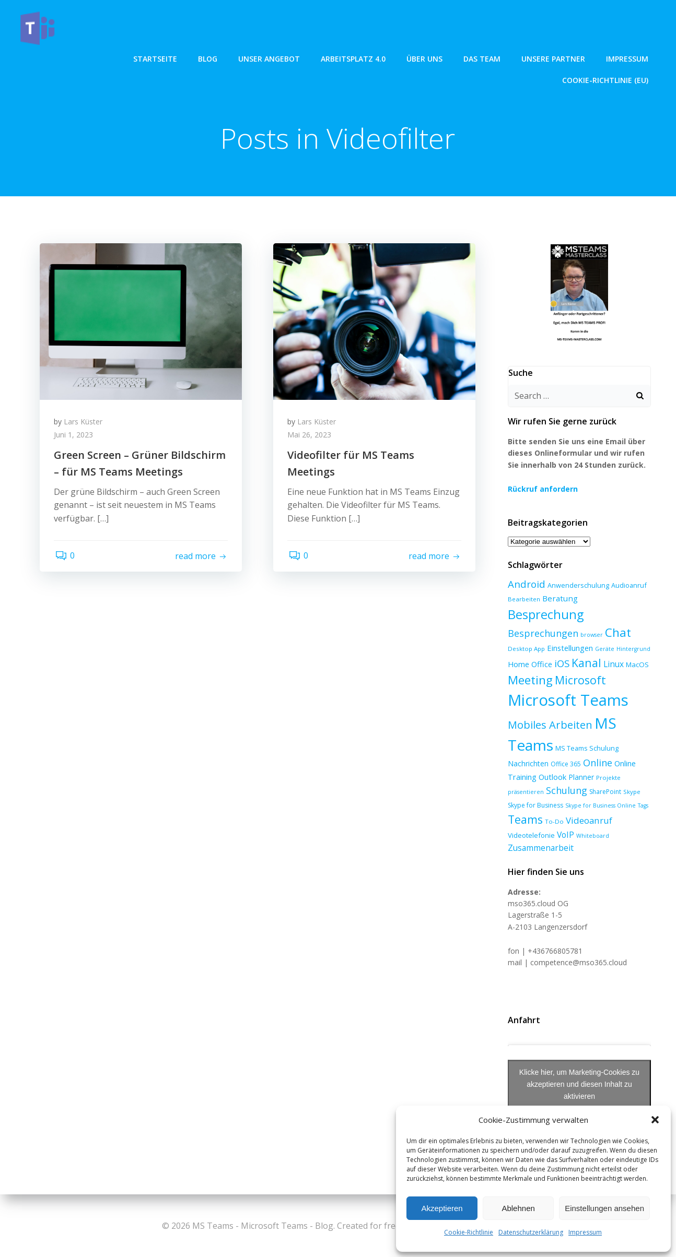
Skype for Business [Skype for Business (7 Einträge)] (534, 807)
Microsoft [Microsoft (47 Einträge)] (579, 682)
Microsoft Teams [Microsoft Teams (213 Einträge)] (567, 702)
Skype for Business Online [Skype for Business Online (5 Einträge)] (599, 807)
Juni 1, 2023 (75, 437)
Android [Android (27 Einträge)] (525, 586)
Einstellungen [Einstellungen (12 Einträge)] (569, 650)
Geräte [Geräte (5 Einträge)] (603, 651)
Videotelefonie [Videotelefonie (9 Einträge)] (530, 837)
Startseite (49, 58)
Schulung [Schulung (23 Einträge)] (565, 793)
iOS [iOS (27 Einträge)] (560, 665)
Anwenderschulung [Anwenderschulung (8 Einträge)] (577, 587)
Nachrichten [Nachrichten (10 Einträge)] (527, 765)
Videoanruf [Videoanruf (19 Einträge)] (588, 823)
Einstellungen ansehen (604, 1208)
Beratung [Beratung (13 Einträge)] (559, 600)
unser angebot (163, 58)
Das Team (375, 58)
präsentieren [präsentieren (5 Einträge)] (525, 794)
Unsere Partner (447, 58)
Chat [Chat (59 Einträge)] (617, 634)
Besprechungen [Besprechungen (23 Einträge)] (542, 635)
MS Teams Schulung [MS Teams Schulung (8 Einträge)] (585, 750)
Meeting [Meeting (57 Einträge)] (529, 682)
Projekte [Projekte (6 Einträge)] (607, 780)
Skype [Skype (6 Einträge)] (630, 794)
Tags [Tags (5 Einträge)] (642, 807)
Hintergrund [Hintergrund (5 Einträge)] (632, 651)
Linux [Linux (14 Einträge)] (612, 666)
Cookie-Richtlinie (468, 1232)
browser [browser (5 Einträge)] (590, 637)
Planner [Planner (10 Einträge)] (580, 779)
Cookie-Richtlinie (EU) (606, 58)
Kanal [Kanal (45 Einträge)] (585, 665)
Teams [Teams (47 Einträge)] (524, 821)
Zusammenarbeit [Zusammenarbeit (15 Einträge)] (540, 850)
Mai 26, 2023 (311, 437)
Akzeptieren (441, 1208)
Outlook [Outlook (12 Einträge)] (551, 779)
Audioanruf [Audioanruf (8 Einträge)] (628, 587)
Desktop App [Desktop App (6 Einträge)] (525, 651)
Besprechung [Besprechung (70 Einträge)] (544, 616)
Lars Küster (84, 424)
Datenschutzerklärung (530, 1232)
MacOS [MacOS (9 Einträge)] (636, 667)
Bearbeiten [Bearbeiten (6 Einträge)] (523, 601)
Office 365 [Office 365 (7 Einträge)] (565, 766)
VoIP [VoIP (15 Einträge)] (564, 837)
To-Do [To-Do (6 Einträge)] (553, 824)
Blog (101, 58)
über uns (318, 58)
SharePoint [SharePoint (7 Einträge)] (604, 794)
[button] (655, 1119)
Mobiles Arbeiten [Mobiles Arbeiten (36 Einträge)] (549, 726)
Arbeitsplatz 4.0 (247, 58)
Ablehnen (518, 1208)
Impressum (585, 1232)
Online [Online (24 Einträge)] (596, 764)
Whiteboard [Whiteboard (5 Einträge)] (591, 837)
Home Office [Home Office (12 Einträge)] (529, 666)
